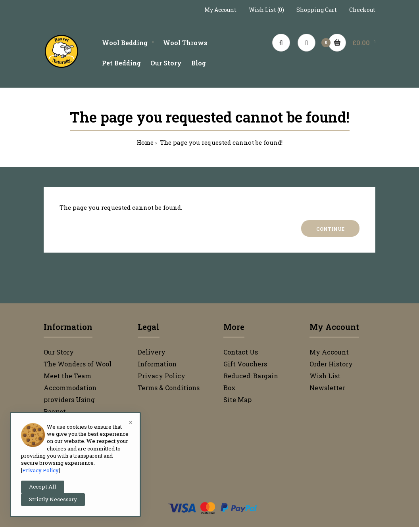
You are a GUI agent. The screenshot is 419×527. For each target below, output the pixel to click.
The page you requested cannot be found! (220, 142)
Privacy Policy (161, 376)
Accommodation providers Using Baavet (70, 399)
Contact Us (240, 352)
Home (145, 142)
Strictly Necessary (53, 499)
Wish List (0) (266, 9)
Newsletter (327, 387)
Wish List (324, 376)
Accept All (42, 486)
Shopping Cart (316, 9)
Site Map (237, 399)
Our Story (59, 352)
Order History (331, 364)
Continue (330, 229)
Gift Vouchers (245, 364)
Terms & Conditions (169, 387)
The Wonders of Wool (77, 364)
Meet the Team (67, 376)
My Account (220, 9)
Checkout (362, 9)
